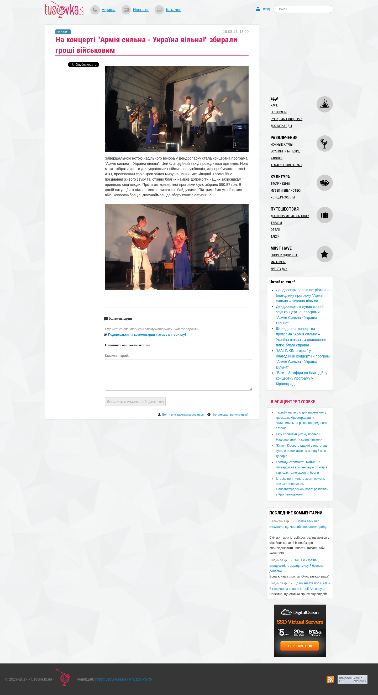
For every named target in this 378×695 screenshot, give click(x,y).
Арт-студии (279, 269)
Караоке (276, 158)
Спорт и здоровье (284, 255)
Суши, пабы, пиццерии (286, 119)
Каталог (173, 9)
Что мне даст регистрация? (230, 414)
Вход (265, 9)
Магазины (278, 262)
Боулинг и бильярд (285, 151)
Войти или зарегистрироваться (183, 414)
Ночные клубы (282, 144)
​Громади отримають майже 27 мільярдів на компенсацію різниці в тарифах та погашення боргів (301, 467)
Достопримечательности (290, 216)
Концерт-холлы (283, 197)
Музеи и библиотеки (286, 190)
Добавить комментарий (135, 402)
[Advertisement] (306, 57)
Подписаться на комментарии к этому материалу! (147, 334)
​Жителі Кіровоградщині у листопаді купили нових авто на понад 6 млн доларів (301, 451)
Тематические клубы (286, 165)
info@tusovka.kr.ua (110, 679)
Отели (275, 230)
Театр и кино (280, 184)
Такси (275, 236)
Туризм (276, 223)
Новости (141, 9)
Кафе (274, 105)
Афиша (109, 9)
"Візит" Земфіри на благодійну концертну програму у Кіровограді (301, 378)
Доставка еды (281, 126)
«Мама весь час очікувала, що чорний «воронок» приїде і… (298, 526)
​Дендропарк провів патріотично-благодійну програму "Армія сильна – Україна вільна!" (303, 295)
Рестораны (279, 112)
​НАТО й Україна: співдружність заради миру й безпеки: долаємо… (296, 565)
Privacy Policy (140, 679)
